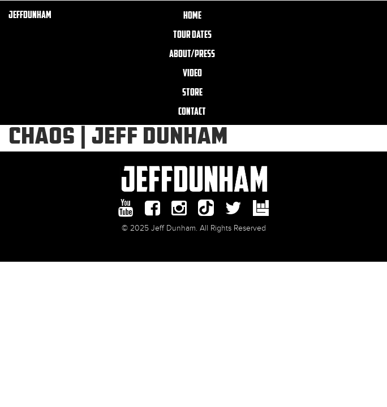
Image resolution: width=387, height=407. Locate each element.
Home (192, 14)
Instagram (179, 208)
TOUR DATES (192, 34)
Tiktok (206, 208)
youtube (126, 208)
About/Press (192, 53)
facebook (152, 208)
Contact (192, 110)
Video (192, 72)
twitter (233, 208)
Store (192, 91)
